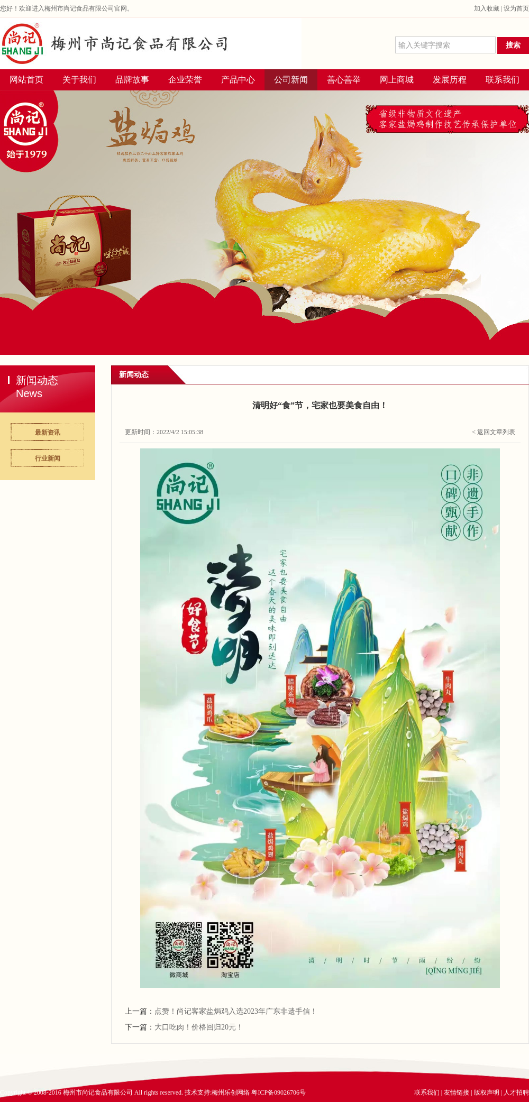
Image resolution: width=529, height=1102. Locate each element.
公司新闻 (291, 79)
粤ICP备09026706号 (278, 1092)
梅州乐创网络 (231, 1092)
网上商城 (397, 79)
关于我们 (79, 79)
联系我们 (502, 79)
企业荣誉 (185, 79)
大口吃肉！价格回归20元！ (198, 1027)
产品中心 (238, 79)
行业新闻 (47, 458)
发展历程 (450, 79)
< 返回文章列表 (493, 432)
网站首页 (26, 79)
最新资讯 (47, 432)
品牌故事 (132, 79)
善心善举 (344, 79)
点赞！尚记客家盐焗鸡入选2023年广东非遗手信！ (235, 1011)
